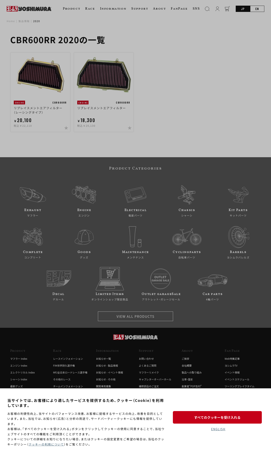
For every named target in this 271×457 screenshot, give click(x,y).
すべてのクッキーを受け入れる (218, 417)
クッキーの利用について (46, 444)
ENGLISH (218, 429)
